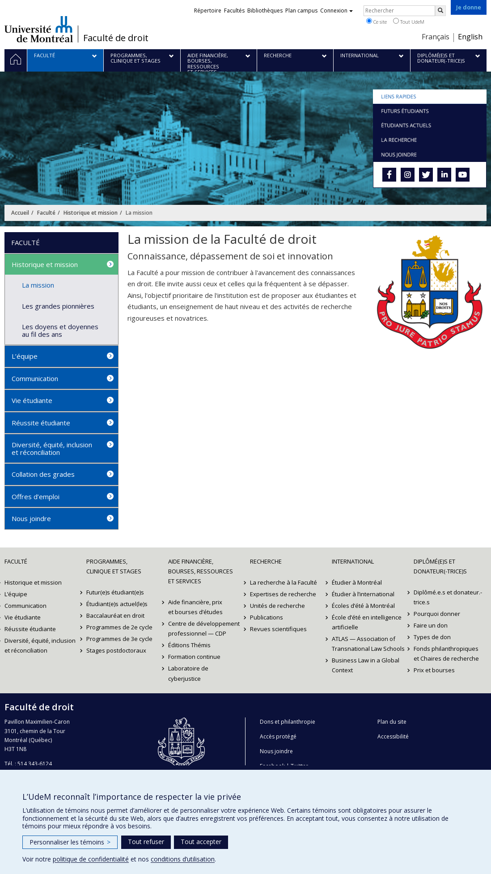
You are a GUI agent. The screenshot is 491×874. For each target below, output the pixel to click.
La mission (38, 284)
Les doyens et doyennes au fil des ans (60, 330)
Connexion (336, 10)
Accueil (20, 212)
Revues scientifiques (278, 629)
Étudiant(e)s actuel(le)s (117, 604)
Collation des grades (43, 474)
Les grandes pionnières (58, 305)
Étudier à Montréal (357, 582)
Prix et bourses (434, 670)
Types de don (432, 637)
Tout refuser (146, 841)
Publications (266, 617)
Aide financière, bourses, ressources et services (200, 571)
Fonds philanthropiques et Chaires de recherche (446, 653)
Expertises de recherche (283, 594)
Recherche (266, 561)
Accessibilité (393, 736)
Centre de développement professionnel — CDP (204, 628)
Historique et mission (90, 212)
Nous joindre (31, 518)
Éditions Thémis (189, 645)
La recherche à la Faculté (283, 582)
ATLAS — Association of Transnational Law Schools (368, 644)
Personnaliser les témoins (70, 842)
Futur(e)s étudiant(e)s (115, 592)
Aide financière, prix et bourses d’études (195, 607)
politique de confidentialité (91, 859)
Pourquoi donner (437, 614)
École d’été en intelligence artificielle (367, 622)
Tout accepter (201, 841)
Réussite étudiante (41, 422)
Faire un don (431, 625)
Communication (35, 378)
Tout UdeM (408, 21)
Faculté (46, 212)
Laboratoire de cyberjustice (188, 673)
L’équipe (25, 356)
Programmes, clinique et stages (113, 566)
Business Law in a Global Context (365, 665)
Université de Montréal (38, 29)
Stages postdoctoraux (116, 650)
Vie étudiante (32, 400)
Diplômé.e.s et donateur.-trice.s (448, 597)
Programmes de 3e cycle (119, 639)
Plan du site (391, 722)
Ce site (376, 21)
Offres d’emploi (35, 496)
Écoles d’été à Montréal (363, 606)
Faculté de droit (115, 38)
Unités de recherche (277, 606)
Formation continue (194, 657)
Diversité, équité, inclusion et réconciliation (52, 448)
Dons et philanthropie (287, 722)
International (353, 561)
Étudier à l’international (363, 594)
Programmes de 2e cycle (119, 627)
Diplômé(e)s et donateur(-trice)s (440, 566)
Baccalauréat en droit (115, 615)
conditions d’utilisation (183, 859)
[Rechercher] (440, 10)
